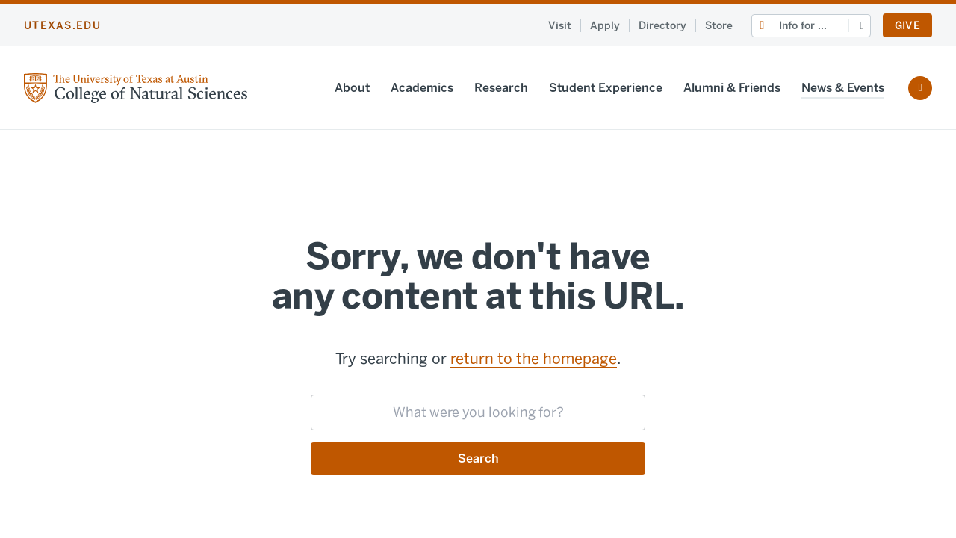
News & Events (842, 88)
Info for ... (803, 25)
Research (501, 88)
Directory (662, 25)
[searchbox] (478, 412)
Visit (559, 25)
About (352, 88)
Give (907, 25)
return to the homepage (533, 359)
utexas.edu (62, 25)
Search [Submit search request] (478, 458)
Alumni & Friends (731, 88)
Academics (422, 88)
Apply (605, 25)
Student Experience (605, 88)
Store (719, 25)
